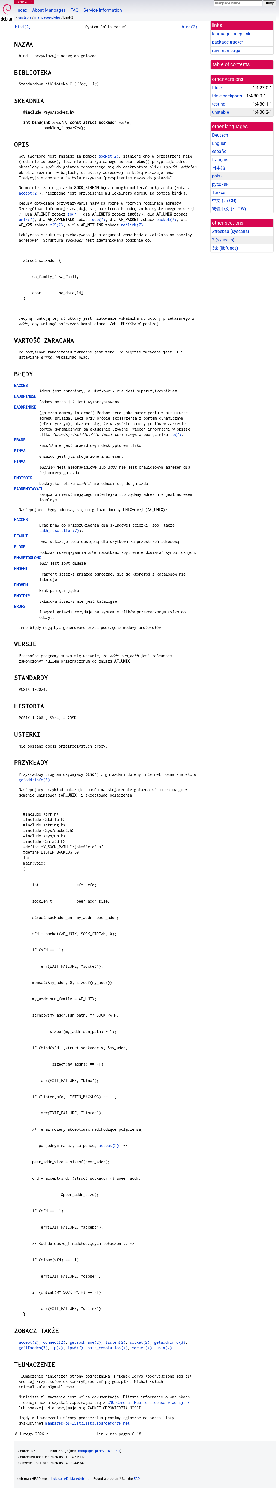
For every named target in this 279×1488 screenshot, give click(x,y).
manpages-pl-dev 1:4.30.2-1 (99, 1451)
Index (22, 10)
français (220, 159)
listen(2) (115, 1342)
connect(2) (54, 1342)
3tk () (225, 248)
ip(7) (73, 214)
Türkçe (218, 192)
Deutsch (220, 135)
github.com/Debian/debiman (70, 1479)
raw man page (226, 50)
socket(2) (109, 156)
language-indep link (231, 33)
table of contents (231, 64)
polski (218, 176)
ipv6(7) (75, 1347)
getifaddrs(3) (33, 1347)
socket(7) (142, 1347)
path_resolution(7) (59, 530)
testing (218, 104)
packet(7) (166, 219)
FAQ (74, 10)
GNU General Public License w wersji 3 (149, 1402)
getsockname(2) (85, 1342)
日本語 (218, 167)
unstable (24, 17)
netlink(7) (132, 225)
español (220, 151)
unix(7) (26, 219)
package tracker (227, 42)
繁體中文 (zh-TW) (229, 208)
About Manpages (49, 10)
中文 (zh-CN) (224, 200)
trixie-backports (227, 96)
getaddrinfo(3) (34, 779)
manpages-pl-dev (47, 17)
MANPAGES (24, 2)
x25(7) (56, 225)
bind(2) (23, 26)
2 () (223, 239)
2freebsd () (230, 231)
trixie (217, 87)
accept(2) (29, 193)
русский (220, 184)
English (219, 143)
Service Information (102, 10)
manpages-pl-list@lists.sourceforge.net (87, 1423)
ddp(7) (98, 219)
